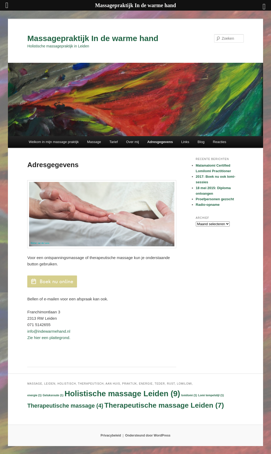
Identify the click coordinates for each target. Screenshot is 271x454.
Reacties (219, 142)
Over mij (132, 142)
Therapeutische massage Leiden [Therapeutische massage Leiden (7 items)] (164, 405)
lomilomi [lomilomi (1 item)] (189, 395)
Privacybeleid (111, 435)
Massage (94, 142)
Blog (201, 142)
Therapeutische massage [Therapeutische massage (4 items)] (65, 406)
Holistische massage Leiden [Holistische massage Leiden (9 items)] (122, 393)
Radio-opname (208, 205)
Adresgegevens (160, 142)
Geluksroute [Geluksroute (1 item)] (53, 395)
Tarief (113, 142)
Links (185, 142)
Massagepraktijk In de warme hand (92, 38)
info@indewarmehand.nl (48, 331)
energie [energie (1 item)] (34, 395)
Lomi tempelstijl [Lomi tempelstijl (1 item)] (211, 395)
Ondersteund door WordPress (147, 435)
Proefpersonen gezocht (215, 199)
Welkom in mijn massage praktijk (54, 142)
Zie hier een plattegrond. (48, 337)
